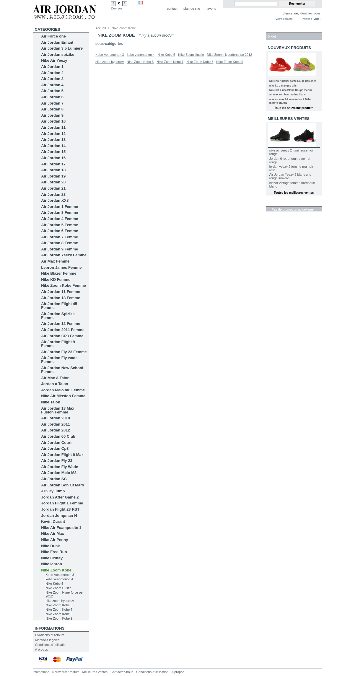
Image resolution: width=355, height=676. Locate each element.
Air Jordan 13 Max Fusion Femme (57, 410)
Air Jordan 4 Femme (59, 218)
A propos (41, 649)
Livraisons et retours (49, 635)
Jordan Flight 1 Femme (62, 503)
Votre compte (284, 18)
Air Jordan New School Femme (62, 370)
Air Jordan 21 (53, 188)
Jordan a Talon (54, 384)
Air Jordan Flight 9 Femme (58, 344)
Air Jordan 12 (53, 133)
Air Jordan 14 (53, 146)
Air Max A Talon (55, 378)
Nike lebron (51, 564)
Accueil (100, 28)
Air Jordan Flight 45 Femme (59, 306)
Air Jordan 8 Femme (59, 243)
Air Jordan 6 (52, 97)
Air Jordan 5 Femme (59, 225)
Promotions (41, 672)
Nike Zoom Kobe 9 (58, 618)
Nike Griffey (52, 558)
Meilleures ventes (289, 118)
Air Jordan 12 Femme (60, 323)
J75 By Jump (53, 491)
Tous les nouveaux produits (293, 108)
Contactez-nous (121, 672)
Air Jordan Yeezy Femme (64, 255)
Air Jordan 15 (53, 151)
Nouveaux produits (289, 47)
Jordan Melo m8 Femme (63, 390)
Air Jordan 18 (53, 170)
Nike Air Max (52, 533)
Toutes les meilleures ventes (294, 192)
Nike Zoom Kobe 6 (58, 605)
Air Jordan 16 (53, 158)
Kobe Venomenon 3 (59, 574)
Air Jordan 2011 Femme (62, 330)
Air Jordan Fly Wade (59, 467)
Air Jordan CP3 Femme (62, 336)
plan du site (191, 8)
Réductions (281, 203)
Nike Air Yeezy (54, 60)
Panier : (307, 18)
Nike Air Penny (54, 539)
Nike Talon (50, 402)
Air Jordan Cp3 (55, 448)
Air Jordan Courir (57, 442)
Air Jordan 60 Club (58, 436)
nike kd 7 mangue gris (283, 85)
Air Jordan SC (54, 479)
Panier (275, 29)
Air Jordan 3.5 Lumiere (62, 48)
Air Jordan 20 (53, 182)
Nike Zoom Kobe (56, 570)
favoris (211, 8)
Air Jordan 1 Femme (59, 206)
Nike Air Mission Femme (63, 396)
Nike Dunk (50, 546)
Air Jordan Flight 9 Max (62, 454)
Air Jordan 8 (52, 109)
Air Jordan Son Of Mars (62, 485)
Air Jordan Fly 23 (56, 460)
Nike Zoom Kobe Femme (63, 285)
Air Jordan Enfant (57, 42)
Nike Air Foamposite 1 (61, 527)
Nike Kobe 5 (54, 583)
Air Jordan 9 (52, 115)
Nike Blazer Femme (58, 273)
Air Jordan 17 (53, 164)
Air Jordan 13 (53, 139)
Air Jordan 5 (52, 91)
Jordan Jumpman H (59, 515)
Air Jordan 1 (52, 66)
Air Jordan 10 (53, 121)
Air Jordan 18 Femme (60, 298)
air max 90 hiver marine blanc (287, 94)
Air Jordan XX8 (55, 200)
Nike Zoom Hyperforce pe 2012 (229, 54)
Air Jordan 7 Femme (59, 237)
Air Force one (53, 36)
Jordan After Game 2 (60, 497)
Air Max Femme (55, 261)
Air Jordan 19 (53, 176)
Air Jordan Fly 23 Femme (64, 352)
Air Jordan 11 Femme (60, 291)
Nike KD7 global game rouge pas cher (292, 80)
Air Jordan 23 (53, 194)
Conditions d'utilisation (51, 644)
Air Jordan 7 (52, 103)
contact (172, 8)
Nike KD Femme (55, 279)
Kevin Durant (53, 521)
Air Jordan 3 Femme (59, 212)
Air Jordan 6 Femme (59, 231)
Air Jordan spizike (57, 54)
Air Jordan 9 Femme (59, 249)
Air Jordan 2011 (55, 424)
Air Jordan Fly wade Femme (59, 360)
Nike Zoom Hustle (58, 588)
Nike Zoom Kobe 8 (58, 614)
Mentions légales (47, 640)
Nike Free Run (54, 552)
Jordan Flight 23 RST (60, 509)
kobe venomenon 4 (59, 579)
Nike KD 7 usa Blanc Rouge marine (290, 90)
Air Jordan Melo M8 (58, 472)
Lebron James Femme (61, 267)
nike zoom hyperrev (59, 600)
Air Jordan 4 (52, 85)
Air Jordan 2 (52, 73)
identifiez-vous (310, 13)
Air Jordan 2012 (55, 430)
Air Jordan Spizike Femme (57, 316)
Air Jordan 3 (52, 78)
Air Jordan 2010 (55, 418)
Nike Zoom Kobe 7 (58, 609)
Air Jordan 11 (53, 127)
